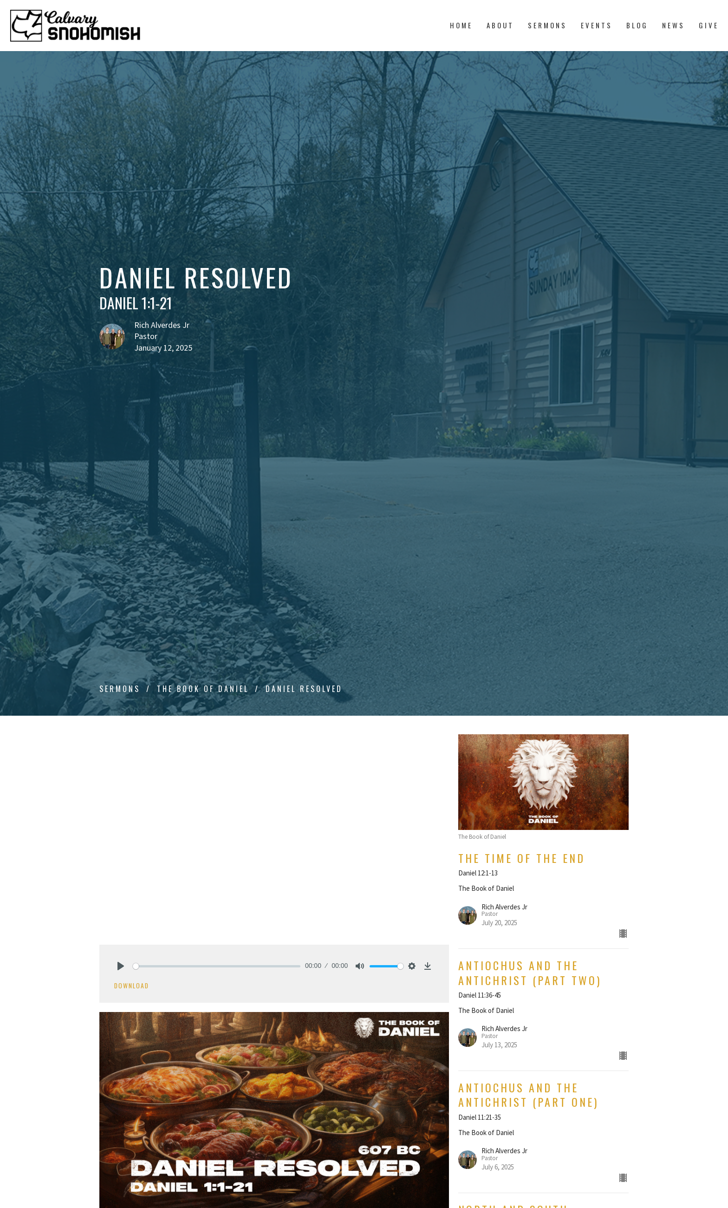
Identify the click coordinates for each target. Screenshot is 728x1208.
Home (461, 25)
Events (596, 25)
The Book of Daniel (203, 688)
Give (709, 25)
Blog (637, 25)
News (673, 25)
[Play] (120, 966)
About (500, 25)
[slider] (216, 966)
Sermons (547, 25)
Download (131, 985)
